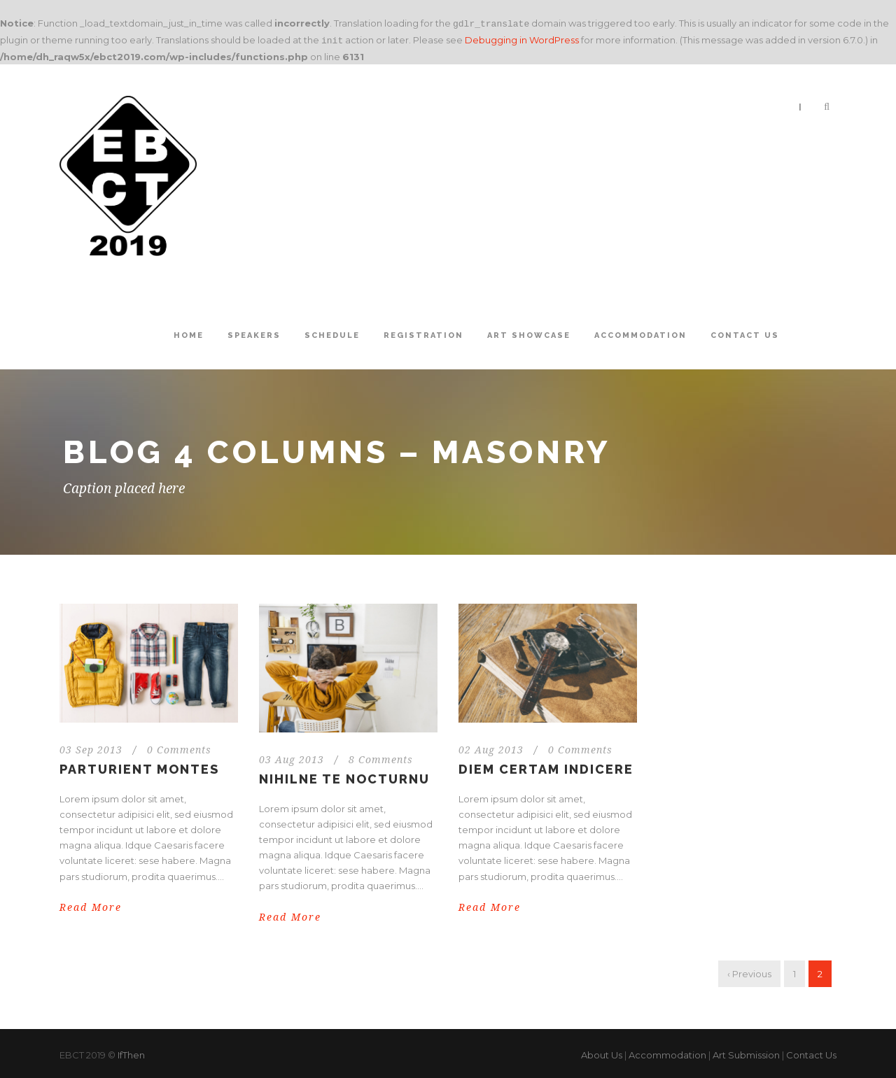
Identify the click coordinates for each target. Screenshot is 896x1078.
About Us (601, 1052)
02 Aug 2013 (491, 747)
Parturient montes (139, 766)
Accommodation (640, 332)
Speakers (254, 332)
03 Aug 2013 (291, 757)
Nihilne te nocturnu (344, 776)
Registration (423, 332)
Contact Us (744, 332)
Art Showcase (528, 332)
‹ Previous (749, 971)
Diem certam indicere (546, 766)
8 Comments (381, 757)
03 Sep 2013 (90, 747)
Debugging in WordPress (522, 38)
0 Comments (179, 747)
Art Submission (746, 1052)
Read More (90, 904)
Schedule (332, 332)
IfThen (131, 1052)
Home (189, 332)
